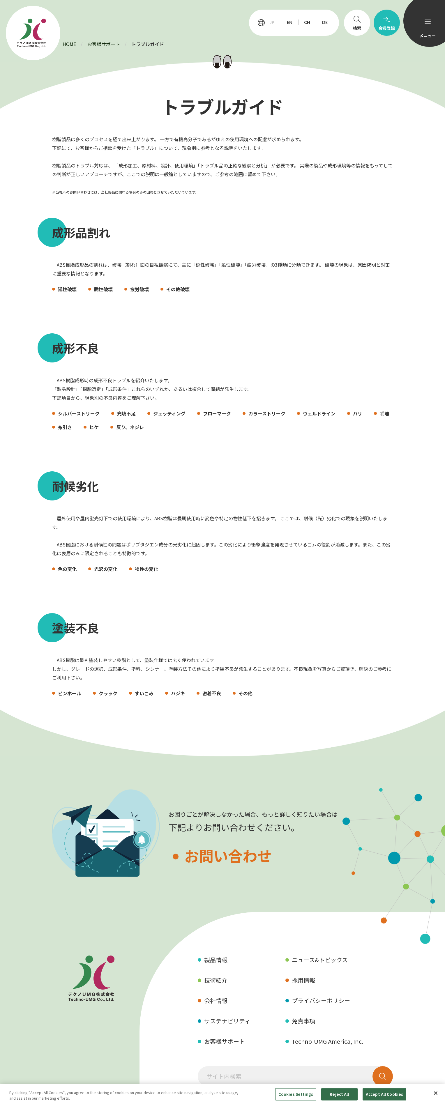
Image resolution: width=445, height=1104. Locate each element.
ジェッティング (169, 413)
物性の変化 (146, 568)
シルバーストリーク (79, 413)
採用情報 (303, 980)
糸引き (65, 427)
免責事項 (303, 1021)
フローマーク (217, 413)
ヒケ (94, 427)
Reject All (339, 1094)
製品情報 (215, 960)
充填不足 (126, 413)
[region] (222, 1094)
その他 (245, 693)
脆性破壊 (103, 289)
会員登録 (387, 28)
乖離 (384, 413)
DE (325, 22)
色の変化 (67, 568)
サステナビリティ (227, 1021)
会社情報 (215, 1000)
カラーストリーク (266, 413)
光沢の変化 (105, 568)
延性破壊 (67, 289)
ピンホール (69, 693)
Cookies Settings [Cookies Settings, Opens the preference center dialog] (295, 1094)
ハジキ (178, 693)
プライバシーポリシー (321, 1000)
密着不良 (211, 693)
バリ (357, 413)
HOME (69, 43)
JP (272, 22)
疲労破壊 (139, 289)
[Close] (435, 1093)
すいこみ (144, 693)
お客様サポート (103, 43)
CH (307, 22)
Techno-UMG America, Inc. (327, 1041)
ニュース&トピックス (320, 960)
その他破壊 (178, 289)
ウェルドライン (319, 413)
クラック (108, 693)
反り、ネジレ (130, 427)
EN (289, 22)
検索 (357, 28)
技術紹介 (215, 980)
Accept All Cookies (384, 1094)
